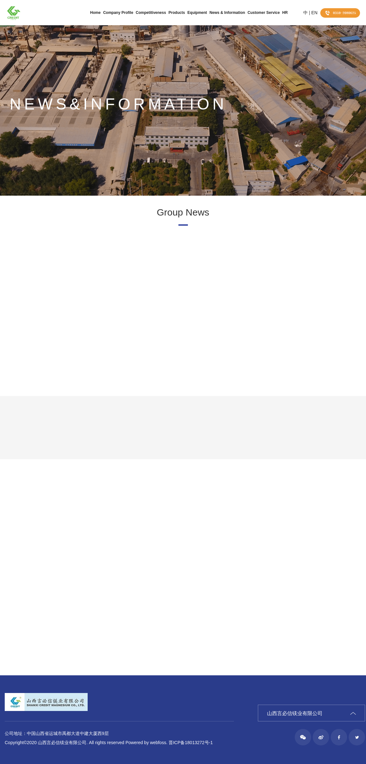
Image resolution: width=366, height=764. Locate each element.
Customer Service (263, 12)
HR (285, 12)
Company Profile (118, 12)
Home (95, 12)
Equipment (197, 12)
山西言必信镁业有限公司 (294, 713)
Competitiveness (151, 12)
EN (314, 12)
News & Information (227, 12)
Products (177, 12)
